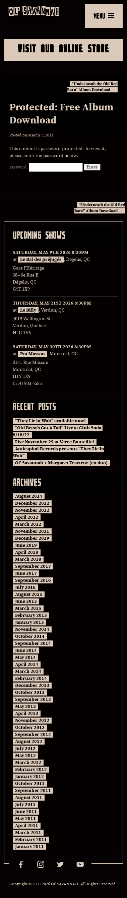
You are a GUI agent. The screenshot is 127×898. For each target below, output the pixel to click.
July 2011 (25, 804)
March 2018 (28, 559)
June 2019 (26, 545)
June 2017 (26, 573)
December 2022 (32, 503)
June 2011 (26, 811)
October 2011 (30, 783)
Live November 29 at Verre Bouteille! (54, 442)
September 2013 (33, 699)
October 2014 (30, 636)
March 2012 (28, 762)
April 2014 (26, 664)
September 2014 (33, 643)
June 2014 (26, 650)
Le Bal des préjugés (40, 259)
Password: (46, 167)
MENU (103, 15)
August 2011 (28, 797)
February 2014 (31, 678)
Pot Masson (32, 354)
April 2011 (26, 825)
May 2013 (25, 706)
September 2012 (33, 734)
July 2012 (25, 748)
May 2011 (25, 818)
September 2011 (33, 790)
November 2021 (32, 531)
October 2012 (30, 727)
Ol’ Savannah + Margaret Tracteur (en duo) (61, 463)
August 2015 (28, 594)
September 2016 (33, 580)
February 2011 (31, 839)
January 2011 (29, 846)
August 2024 (28, 496)
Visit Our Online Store (63, 48)
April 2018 (26, 552)
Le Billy (28, 310)
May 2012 (25, 755)
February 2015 (31, 615)
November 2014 (32, 629)
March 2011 (28, 832)
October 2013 (30, 692)
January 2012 (29, 776)
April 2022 (26, 517)
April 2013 (26, 713)
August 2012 (28, 741)
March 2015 (28, 608)
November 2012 (32, 720)
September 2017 (33, 566)
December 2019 (32, 538)
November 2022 (32, 510)
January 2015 (29, 622)
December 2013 (32, 685)
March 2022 (28, 524)
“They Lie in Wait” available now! (50, 421)
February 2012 (31, 769)
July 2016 (25, 587)
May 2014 (25, 657)
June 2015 (26, 601)
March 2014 (28, 671)
